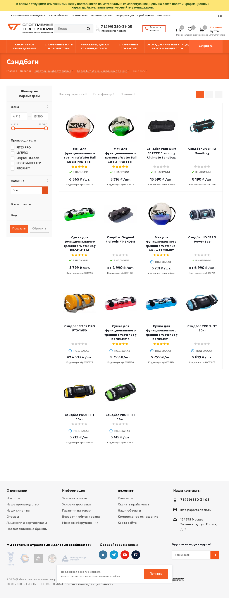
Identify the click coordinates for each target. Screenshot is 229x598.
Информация (125, 15)
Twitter (135, 554)
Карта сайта (127, 523)
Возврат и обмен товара (81, 517)
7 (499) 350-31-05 (116, 26)
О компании (80, 15)
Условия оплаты (75, 498)
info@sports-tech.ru (113, 30)
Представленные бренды (27, 529)
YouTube (125, 554)
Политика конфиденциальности (88, 583)
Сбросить (39, 228)
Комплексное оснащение (28, 15)
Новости (13, 498)
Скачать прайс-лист (133, 504)
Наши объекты (58, 15)
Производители (101, 15)
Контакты (163, 15)
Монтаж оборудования (80, 523)
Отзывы (13, 517)
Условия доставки (76, 504)
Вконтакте (103, 554)
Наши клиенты (18, 510)
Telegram (114, 554)
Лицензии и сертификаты (27, 523)
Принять (156, 574)
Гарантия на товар (76, 510)
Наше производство (23, 504)
